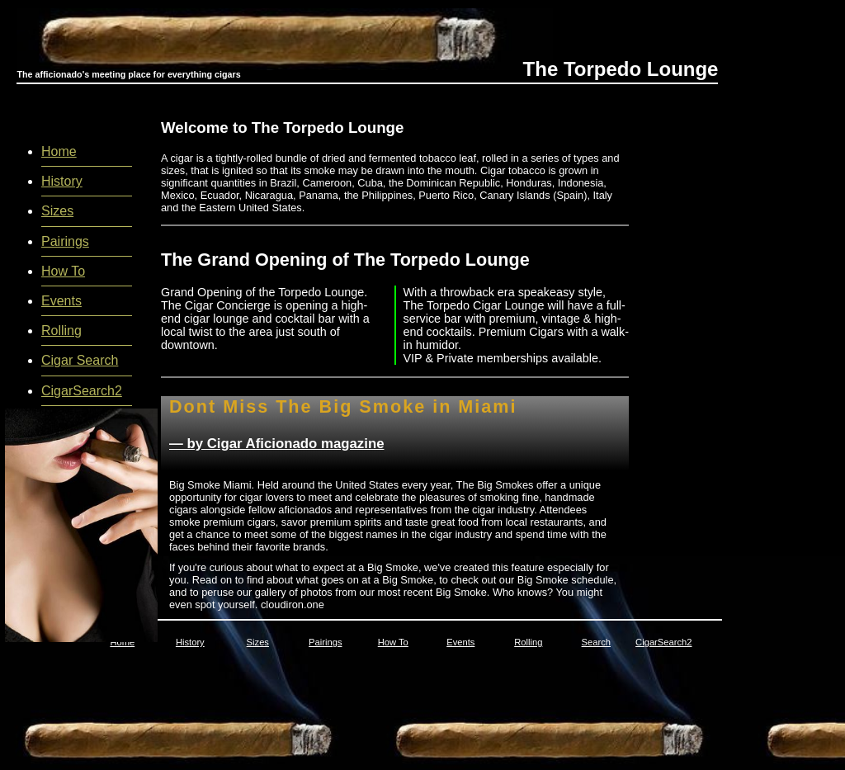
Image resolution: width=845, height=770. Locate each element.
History (62, 181)
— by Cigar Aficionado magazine (276, 443)
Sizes (57, 211)
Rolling (61, 331)
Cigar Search (79, 360)
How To (63, 271)
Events (61, 301)
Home (59, 151)
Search (596, 642)
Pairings (65, 241)
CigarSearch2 (81, 391)
